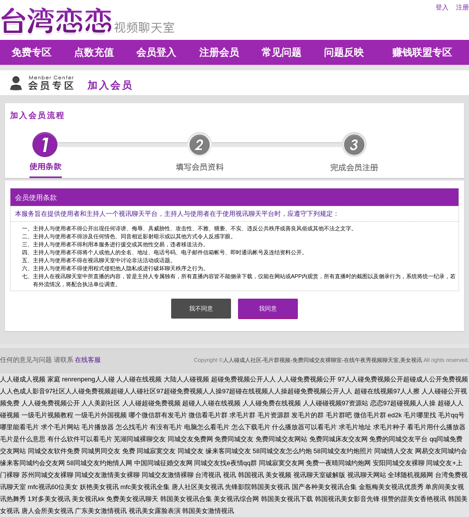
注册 (462, 7)
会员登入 (156, 52)
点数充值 (94, 52)
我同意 (268, 308)
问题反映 (344, 52)
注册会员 (219, 52)
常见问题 (281, 52)
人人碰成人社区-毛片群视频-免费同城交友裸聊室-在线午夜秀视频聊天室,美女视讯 (322, 360)
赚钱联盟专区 (422, 52)
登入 (442, 7)
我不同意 (201, 308)
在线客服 (88, 359)
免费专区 (31, 52)
